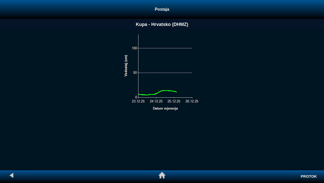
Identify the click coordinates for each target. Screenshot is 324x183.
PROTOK (309, 176)
